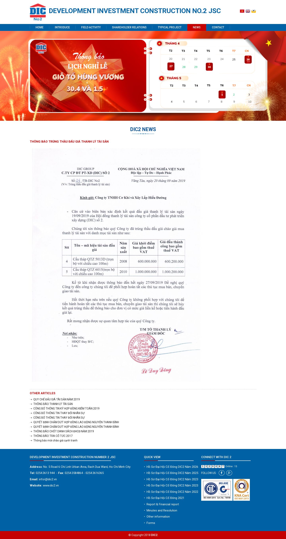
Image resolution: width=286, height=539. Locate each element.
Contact (218, 27)
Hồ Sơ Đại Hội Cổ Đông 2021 (164, 498)
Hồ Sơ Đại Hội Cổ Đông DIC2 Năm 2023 (171, 479)
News (197, 27)
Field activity (91, 27)
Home (39, 27)
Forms (149, 523)
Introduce (62, 27)
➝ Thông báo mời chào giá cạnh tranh (53, 440)
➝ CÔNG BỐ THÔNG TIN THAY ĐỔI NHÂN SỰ (57, 413)
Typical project (170, 27)
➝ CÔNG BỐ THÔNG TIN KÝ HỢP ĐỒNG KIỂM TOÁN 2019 (65, 408)
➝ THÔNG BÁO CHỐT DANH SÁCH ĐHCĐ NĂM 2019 (62, 431)
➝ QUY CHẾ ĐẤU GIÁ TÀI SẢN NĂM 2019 (55, 399)
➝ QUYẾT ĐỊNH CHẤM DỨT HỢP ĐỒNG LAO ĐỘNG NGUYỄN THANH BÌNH (74, 422)
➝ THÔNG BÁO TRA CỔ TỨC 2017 (51, 435)
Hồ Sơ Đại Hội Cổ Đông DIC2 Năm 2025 (171, 473)
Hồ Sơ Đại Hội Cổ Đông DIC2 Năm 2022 (171, 492)
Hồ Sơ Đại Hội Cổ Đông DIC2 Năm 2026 (171, 467)
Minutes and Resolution (160, 510)
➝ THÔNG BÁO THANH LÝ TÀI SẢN (51, 404)
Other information (157, 516)
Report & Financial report (161, 504)
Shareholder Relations (129, 27)
